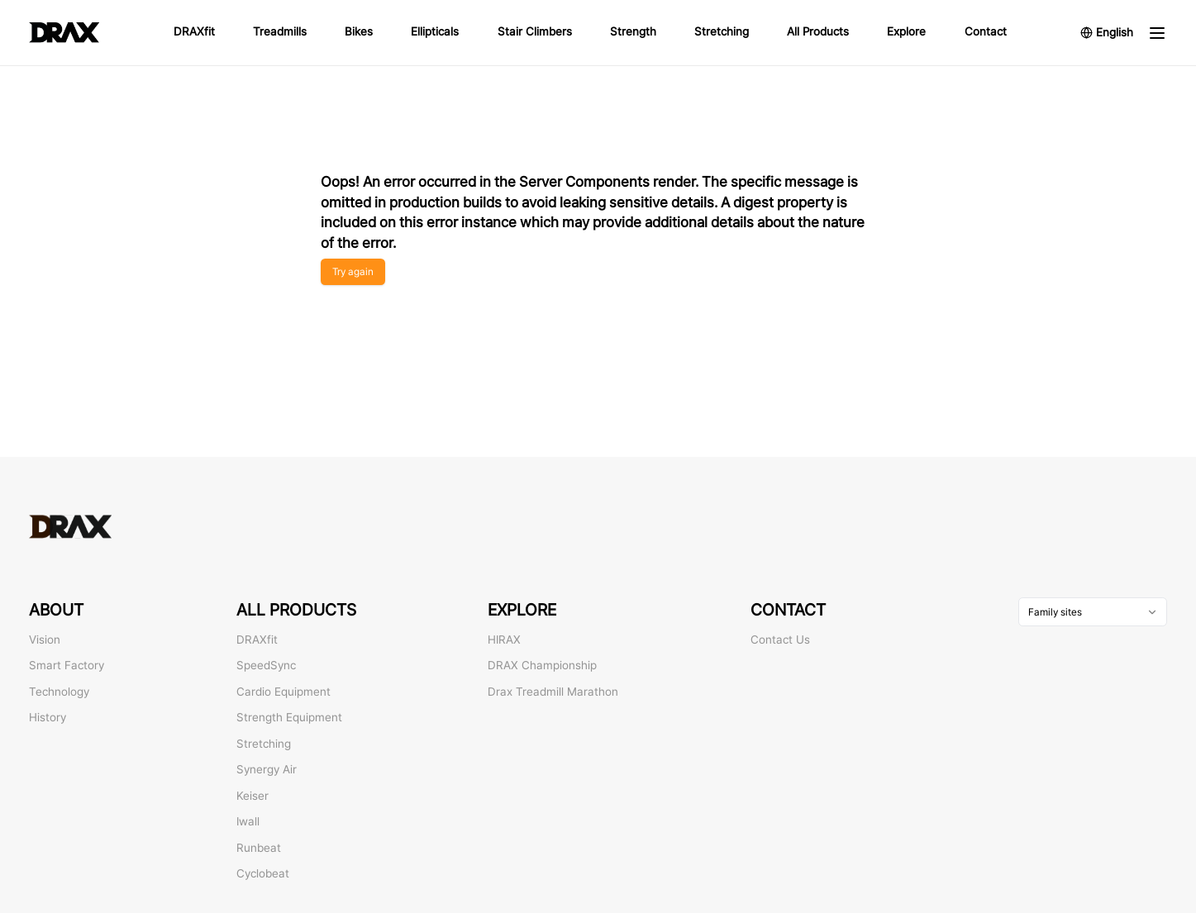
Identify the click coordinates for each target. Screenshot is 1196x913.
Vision (44, 639)
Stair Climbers (535, 31)
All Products (818, 31)
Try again (353, 271)
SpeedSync (266, 665)
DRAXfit (194, 31)
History (47, 717)
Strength (633, 31)
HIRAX (504, 639)
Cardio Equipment (283, 691)
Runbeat (258, 847)
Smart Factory (66, 665)
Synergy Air (266, 769)
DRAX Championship (542, 665)
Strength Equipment (289, 717)
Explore (906, 31)
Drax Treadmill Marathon (553, 691)
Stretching (721, 31)
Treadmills (280, 31)
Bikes (359, 31)
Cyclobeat (262, 873)
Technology (59, 691)
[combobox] (1092, 611)
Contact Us (780, 639)
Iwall (248, 821)
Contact (986, 31)
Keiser (252, 795)
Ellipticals (435, 31)
